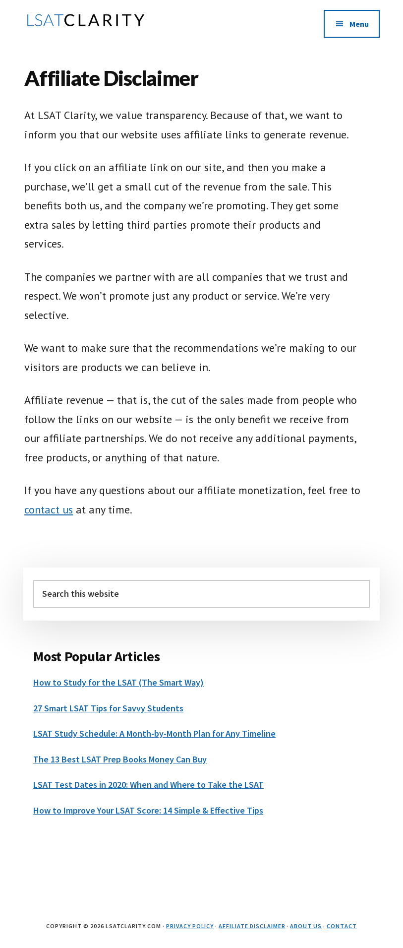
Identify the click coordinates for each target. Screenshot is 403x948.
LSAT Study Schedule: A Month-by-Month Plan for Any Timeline (154, 733)
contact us (48, 509)
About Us (306, 926)
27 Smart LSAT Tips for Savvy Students (108, 708)
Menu (359, 24)
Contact (342, 926)
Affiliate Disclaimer (252, 926)
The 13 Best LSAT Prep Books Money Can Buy (120, 759)
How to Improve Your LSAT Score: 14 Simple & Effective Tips (148, 810)
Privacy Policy (190, 926)
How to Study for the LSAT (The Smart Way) (118, 682)
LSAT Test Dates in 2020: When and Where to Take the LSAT (148, 784)
